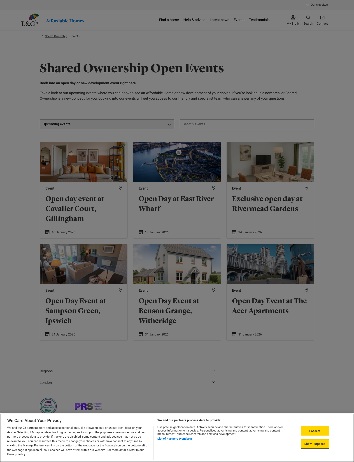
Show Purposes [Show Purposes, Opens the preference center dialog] (314, 444)
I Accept (314, 431)
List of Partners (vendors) (174, 438)
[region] (177, 437)
